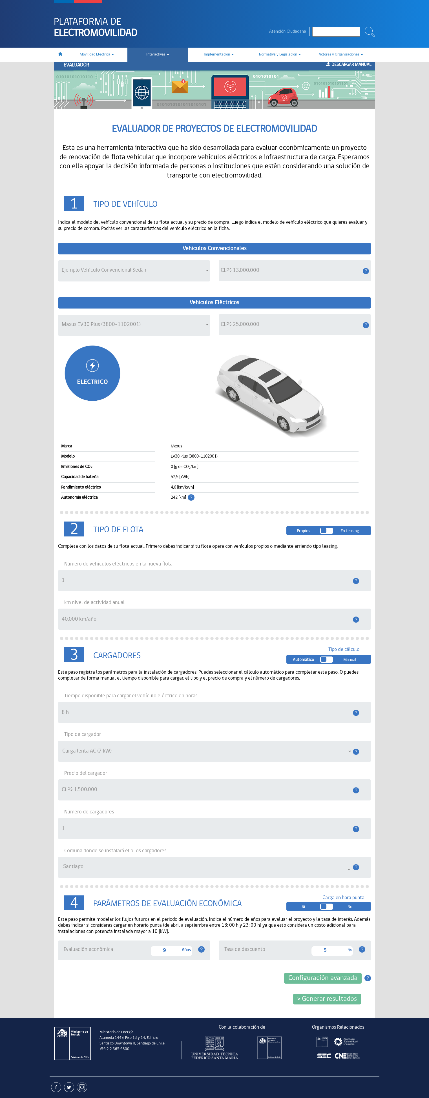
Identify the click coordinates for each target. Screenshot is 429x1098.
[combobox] (134, 270)
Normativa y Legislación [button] (280, 54)
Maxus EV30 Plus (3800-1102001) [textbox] (101, 324)
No (350, 907)
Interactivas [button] (157, 54)
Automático (303, 660)
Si (303, 907)
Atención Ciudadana (287, 31)
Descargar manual (348, 65)
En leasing (350, 531)
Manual (349, 660)
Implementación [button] (219, 54)
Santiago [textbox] (73, 866)
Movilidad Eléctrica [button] (97, 54)
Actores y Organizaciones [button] (341, 54)
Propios (303, 531)
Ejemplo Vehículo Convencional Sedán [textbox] (104, 270)
